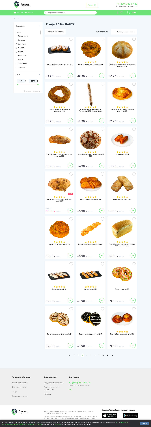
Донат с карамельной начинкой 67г (59, 336)
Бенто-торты (23, 37)
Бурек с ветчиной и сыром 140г (59, 245)
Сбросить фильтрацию (32, 91)
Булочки (21, 40)
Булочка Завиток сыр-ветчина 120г (122, 336)
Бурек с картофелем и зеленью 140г (90, 66)
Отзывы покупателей (19, 383)
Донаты (21, 52)
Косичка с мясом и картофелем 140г (90, 246)
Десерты (21, 48)
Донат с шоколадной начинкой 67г (91, 336)
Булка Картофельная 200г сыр (91, 200)
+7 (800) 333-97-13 (126, 4)
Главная (17, 19)
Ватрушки (22, 44)
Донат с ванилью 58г (122, 290)
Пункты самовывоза (19, 397)
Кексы (20, 60)
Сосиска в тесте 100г (122, 155)
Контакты (47, 395)
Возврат (15, 392)
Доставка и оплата (19, 388)
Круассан (21, 68)
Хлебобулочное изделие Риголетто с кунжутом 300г (59, 156)
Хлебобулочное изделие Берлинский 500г (90, 156)
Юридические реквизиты (53, 383)
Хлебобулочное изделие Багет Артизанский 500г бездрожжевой (90, 111)
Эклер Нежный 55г (90, 290)
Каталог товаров (24, 13)
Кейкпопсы (22, 56)
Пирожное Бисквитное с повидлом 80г (59, 66)
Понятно (144, 423)
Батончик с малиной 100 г (122, 200)
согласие (58, 424)
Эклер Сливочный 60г (59, 290)
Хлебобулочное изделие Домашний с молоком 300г (122, 66)
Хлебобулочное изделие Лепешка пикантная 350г (122, 111)
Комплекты (22, 64)
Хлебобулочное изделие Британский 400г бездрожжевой (122, 246)
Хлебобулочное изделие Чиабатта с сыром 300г (59, 201)
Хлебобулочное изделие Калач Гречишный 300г (59, 111)
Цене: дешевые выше (125, 32)
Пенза (90, 5)
